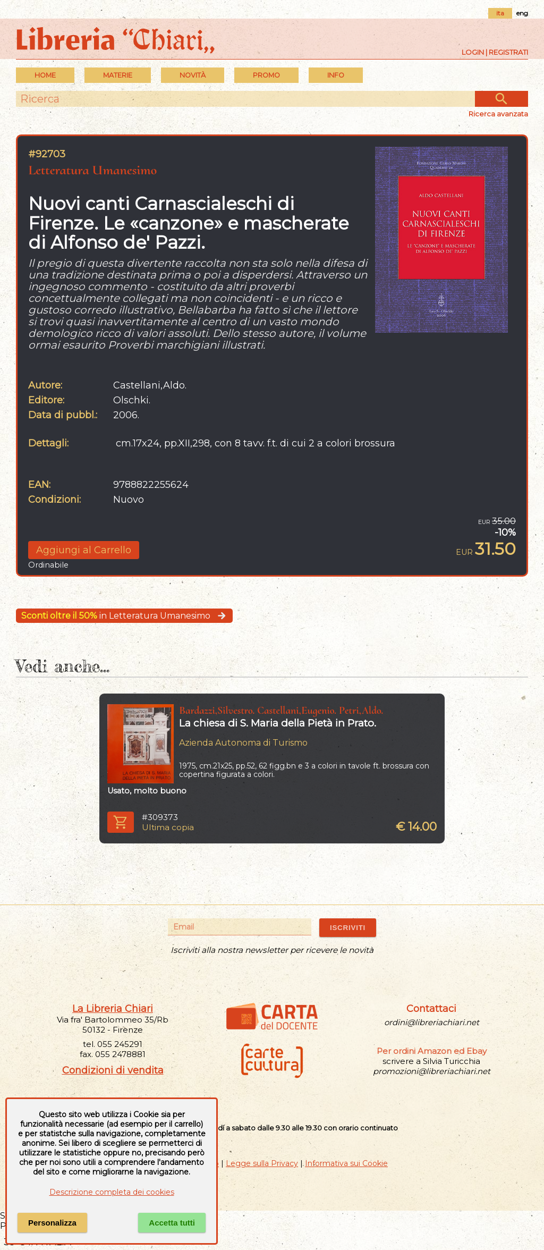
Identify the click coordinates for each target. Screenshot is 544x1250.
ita (500, 13)
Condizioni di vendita (113, 1070)
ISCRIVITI (348, 928)
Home (45, 75)
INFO (335, 75)
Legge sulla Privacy (262, 1163)
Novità (193, 75)
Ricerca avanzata (498, 113)
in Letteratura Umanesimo (124, 616)
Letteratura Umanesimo (92, 170)
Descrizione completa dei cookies (111, 1192)
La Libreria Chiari (112, 1009)
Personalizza (52, 1222)
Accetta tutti (172, 1222)
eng (522, 13)
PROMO (266, 75)
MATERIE (117, 75)
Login (473, 52)
